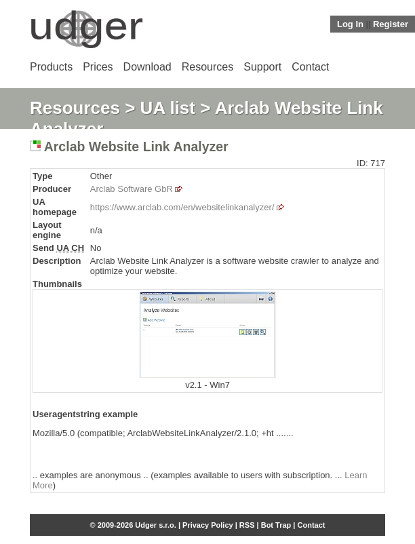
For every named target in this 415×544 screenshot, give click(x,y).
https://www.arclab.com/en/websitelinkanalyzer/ (182, 207)
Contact (310, 67)
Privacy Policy (207, 525)
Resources (207, 67)
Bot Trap (276, 525)
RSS (247, 525)
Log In (350, 24)
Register (390, 24)
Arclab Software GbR (131, 189)
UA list (167, 108)
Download (147, 67)
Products (51, 67)
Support (262, 67)
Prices (98, 67)
